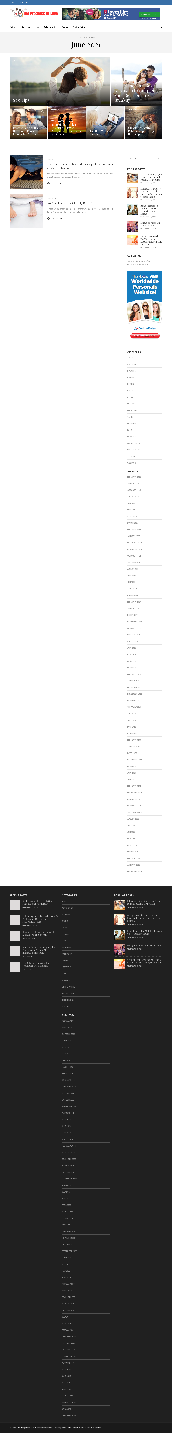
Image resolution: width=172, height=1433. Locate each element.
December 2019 (134, 871)
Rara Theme (72, 1428)
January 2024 (133, 608)
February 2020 (134, 858)
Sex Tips (21, 100)
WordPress (96, 1428)
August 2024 (133, 569)
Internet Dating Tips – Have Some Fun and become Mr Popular (26, 131)
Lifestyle (64, 27)
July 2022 (131, 720)
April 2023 (132, 661)
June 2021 (131, 779)
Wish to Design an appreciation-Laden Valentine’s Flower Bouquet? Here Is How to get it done (66, 127)
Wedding (131, 463)
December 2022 (134, 687)
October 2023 (134, 628)
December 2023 (134, 615)
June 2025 (131, 503)
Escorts (131, 391)
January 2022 (133, 746)
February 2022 (134, 740)
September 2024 (134, 562)
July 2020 (131, 825)
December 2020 (134, 793)
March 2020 (132, 852)
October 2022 (134, 700)
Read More (54, 183)
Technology (133, 456)
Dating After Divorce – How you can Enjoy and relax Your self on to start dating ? (151, 192)
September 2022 (134, 707)
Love (37, 27)
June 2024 (131, 582)
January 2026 (133, 483)
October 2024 (134, 556)
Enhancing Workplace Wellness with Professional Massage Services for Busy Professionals (40, 919)
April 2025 (132, 516)
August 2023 (133, 641)
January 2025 (133, 536)
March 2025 (132, 523)
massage (131, 437)
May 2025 (131, 510)
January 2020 (133, 865)
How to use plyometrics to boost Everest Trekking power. (38, 933)
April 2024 (132, 589)
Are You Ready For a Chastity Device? (70, 203)
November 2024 (134, 549)
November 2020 (134, 799)
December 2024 (134, 543)
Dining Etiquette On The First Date (150, 224)
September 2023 (134, 635)
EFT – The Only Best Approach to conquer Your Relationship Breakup (134, 93)
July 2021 (131, 773)
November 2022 (134, 694)
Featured (131, 404)
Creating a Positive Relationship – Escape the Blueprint (141, 131)
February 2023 (134, 674)
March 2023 (132, 668)
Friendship (25, 27)
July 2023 (131, 648)
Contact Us (23, 2)
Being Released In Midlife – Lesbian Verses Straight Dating (149, 209)
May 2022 (131, 727)
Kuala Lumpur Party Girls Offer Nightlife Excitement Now (37, 902)
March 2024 (132, 595)
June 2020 (131, 832)
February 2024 (134, 602)
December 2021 (134, 753)
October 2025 (134, 490)
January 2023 (133, 681)
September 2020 (134, 812)
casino (130, 377)
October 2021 (134, 766)
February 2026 (134, 477)
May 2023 (131, 654)
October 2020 (134, 806)
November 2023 (134, 622)
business (131, 371)
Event (130, 397)
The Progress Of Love (26, 1428)
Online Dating (79, 27)
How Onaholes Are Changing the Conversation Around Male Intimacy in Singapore (38, 950)
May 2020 (131, 839)
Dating (13, 27)
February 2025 (134, 529)
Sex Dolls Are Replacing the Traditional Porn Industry (35, 964)
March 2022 (132, 733)
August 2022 (133, 714)
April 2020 (132, 845)
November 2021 (134, 760)
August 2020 (133, 819)
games (130, 417)
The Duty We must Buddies (101, 132)
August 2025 (133, 497)
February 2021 (134, 786)
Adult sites (132, 364)
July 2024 (131, 575)
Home (12, 2)
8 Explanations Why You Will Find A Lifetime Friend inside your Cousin (151, 240)
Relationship (50, 27)
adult (130, 358)
